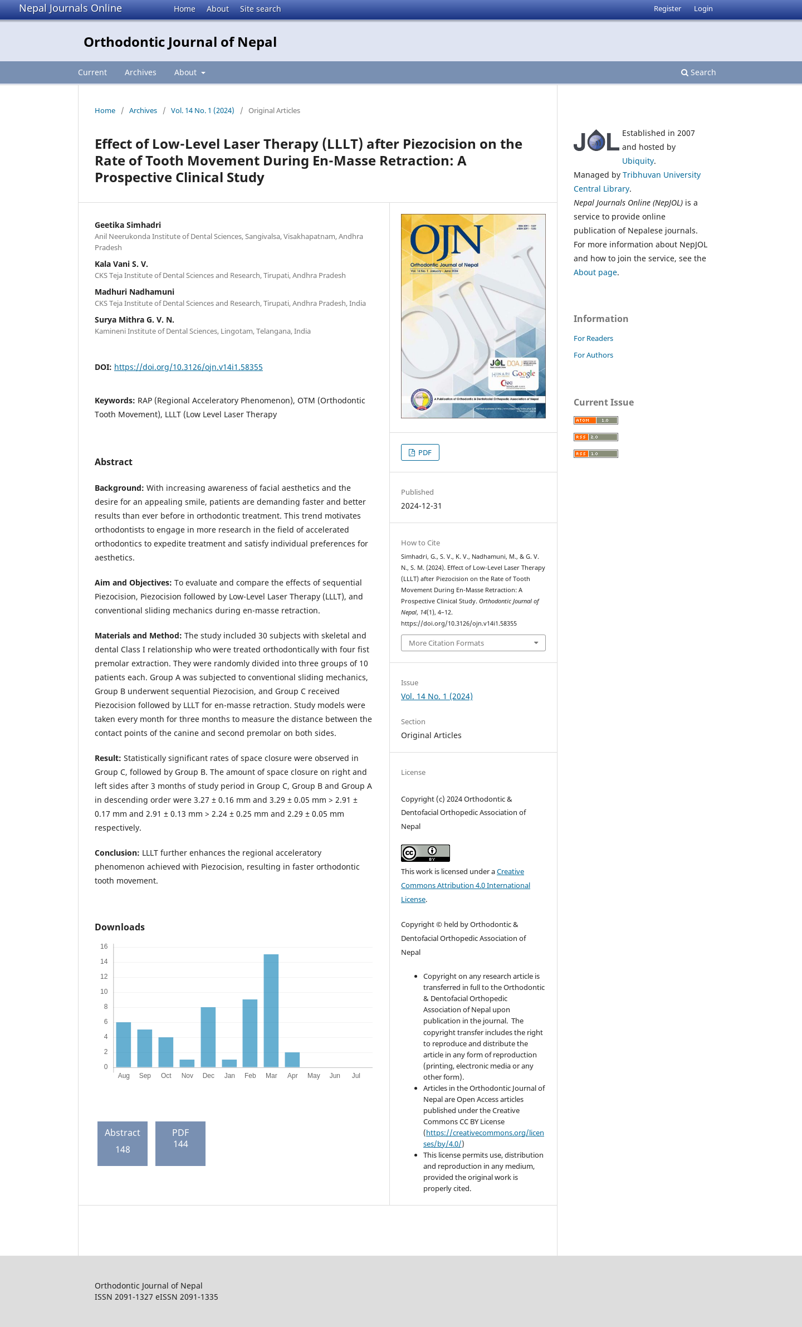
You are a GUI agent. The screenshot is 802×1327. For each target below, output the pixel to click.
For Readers (593, 338)
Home (184, 8)
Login (703, 8)
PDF (424, 452)
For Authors (593, 355)
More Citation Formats (446, 643)
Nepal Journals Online (70, 7)
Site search (260, 8)
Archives (141, 72)
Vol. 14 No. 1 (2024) (202, 110)
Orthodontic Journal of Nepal (180, 41)
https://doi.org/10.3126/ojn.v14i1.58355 (188, 367)
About (218, 8)
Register (667, 8)
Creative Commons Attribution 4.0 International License (465, 885)
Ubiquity (638, 160)
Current (92, 72)
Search (698, 72)
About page (595, 272)
